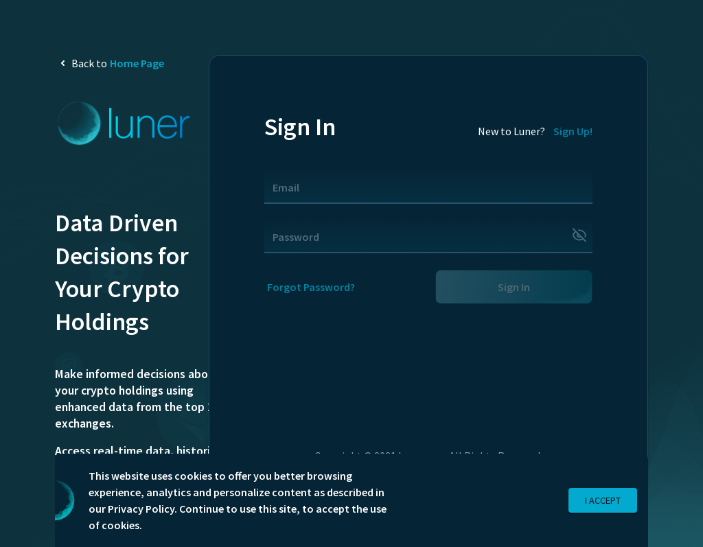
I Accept (602, 500)
